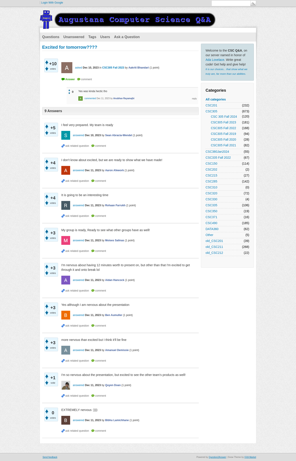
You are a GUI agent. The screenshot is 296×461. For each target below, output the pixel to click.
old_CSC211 (214, 247)
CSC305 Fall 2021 (223, 145)
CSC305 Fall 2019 (223, 134)
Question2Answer (217, 457)
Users (105, 37)
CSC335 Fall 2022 (218, 157)
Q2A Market (250, 457)
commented (90, 98)
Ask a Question (127, 37)
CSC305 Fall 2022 (223, 128)
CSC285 (211, 181)
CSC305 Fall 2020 (223, 139)
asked (78, 67)
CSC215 (211, 175)
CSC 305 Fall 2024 (224, 116)
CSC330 (211, 199)
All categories (216, 99)
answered (78, 135)
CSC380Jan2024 (217, 151)
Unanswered (73, 37)
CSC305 (211, 111)
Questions (50, 37)
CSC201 (211, 105)
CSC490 (211, 223)
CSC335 (211, 205)
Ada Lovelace (215, 59)
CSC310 (211, 187)
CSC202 (211, 169)
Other (209, 235)
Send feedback (50, 457)
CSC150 (211, 163)
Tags (92, 37)
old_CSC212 (214, 253)
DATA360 (212, 229)
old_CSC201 (214, 241)
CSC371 (211, 217)
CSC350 (211, 211)
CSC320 (211, 193)
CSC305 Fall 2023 (223, 122)
